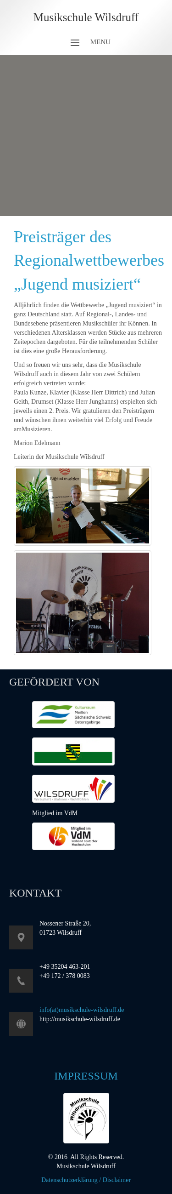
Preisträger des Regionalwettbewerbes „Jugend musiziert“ (89, 260)
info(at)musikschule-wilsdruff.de (81, 1009)
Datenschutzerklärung (69, 1180)
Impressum (86, 1076)
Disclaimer (117, 1180)
